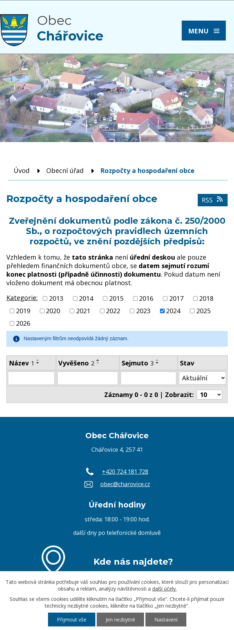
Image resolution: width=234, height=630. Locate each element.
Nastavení (165, 619)
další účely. (164, 588)
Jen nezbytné (120, 619)
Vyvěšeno (76, 363)
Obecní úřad (65, 170)
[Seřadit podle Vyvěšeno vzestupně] (98, 360)
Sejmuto (138, 363)
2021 (83, 310)
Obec (70, 28)
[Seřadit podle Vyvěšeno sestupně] (98, 363)
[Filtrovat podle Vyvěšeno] (87, 378)
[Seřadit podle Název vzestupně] (38, 360)
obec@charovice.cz (125, 484)
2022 (113, 310)
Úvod (22, 170)
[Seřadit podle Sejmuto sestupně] (157, 363)
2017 (176, 298)
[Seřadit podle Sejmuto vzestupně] (157, 360)
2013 (56, 298)
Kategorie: (22, 297)
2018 (206, 298)
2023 (143, 310)
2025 (203, 310)
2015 (116, 298)
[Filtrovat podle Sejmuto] (148, 378)
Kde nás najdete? (133, 561)
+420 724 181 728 (125, 472)
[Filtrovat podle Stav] (202, 378)
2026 (23, 323)
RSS (213, 200)
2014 (86, 298)
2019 (23, 310)
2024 (173, 310)
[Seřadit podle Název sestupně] (38, 363)
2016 (146, 298)
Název (21, 363)
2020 (53, 310)
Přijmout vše (71, 619)
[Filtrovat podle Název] (31, 378)
